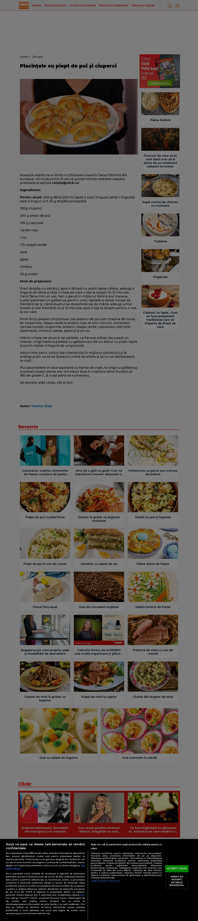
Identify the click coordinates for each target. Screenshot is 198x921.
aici (82, 895)
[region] (99, 880)
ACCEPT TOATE (177, 868)
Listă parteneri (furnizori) (105, 881)
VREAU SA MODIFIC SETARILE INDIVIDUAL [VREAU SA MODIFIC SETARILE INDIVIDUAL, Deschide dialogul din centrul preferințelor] (177, 881)
